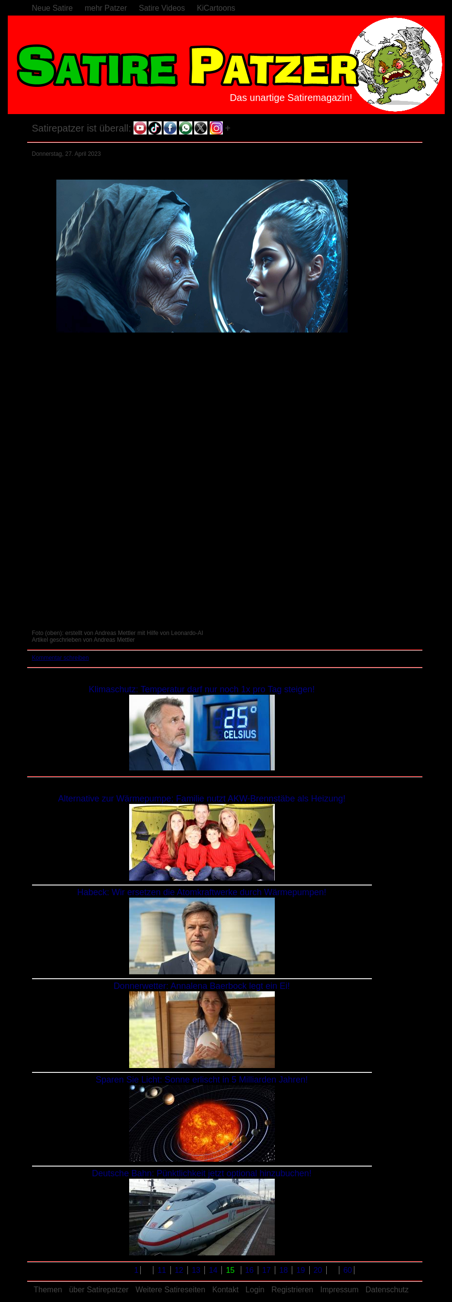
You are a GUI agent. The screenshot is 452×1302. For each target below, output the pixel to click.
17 (267, 1270)
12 (180, 1270)
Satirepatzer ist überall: (82, 128)
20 (319, 1270)
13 (197, 1270)
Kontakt (225, 1289)
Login (255, 1289)
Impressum (339, 1289)
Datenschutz (387, 1289)
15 (231, 1270)
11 (162, 1270)
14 (214, 1270)
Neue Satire (52, 8)
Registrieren (292, 1289)
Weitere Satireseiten (170, 1289)
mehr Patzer (105, 8)
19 (301, 1270)
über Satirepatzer (99, 1289)
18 (284, 1270)
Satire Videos (162, 8)
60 (347, 1270)
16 (250, 1270)
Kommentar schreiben (60, 657)
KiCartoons (216, 8)
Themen (47, 1289)
